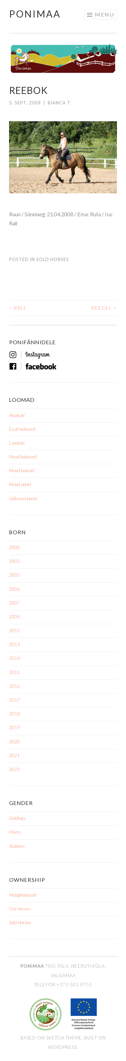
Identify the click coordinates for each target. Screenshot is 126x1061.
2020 (14, 741)
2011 (14, 630)
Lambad (17, 443)
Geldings (17, 818)
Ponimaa (35, 14)
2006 (14, 589)
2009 (14, 616)
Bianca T (59, 102)
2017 (14, 700)
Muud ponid (20, 484)
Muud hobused (23, 456)
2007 (14, 603)
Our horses (20, 908)
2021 (14, 755)
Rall (18, 308)
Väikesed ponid (23, 498)
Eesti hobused (22, 429)
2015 (14, 672)
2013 (14, 644)
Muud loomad (21, 470)
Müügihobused (22, 895)
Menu (104, 14)
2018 (14, 713)
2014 (14, 658)
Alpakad (17, 415)
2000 (14, 547)
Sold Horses (52, 259)
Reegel (104, 308)
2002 (14, 561)
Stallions (17, 846)
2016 (14, 686)
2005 (14, 575)
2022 (14, 769)
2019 (14, 727)
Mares (15, 832)
